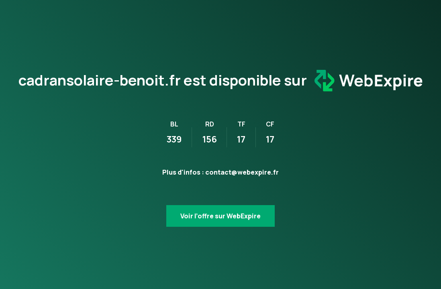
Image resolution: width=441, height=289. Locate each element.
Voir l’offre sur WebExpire (220, 216)
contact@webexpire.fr (242, 172)
